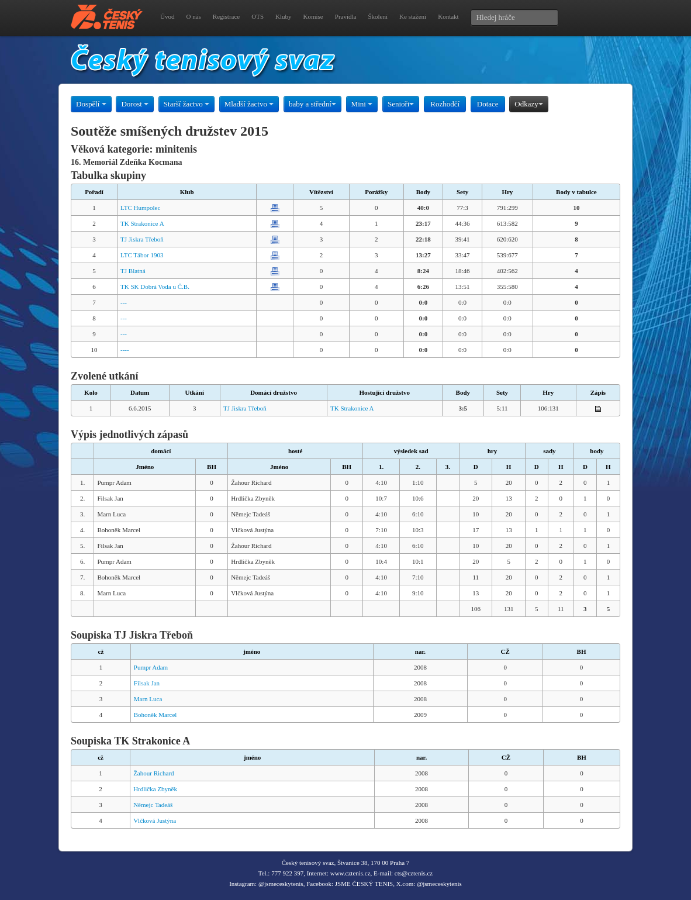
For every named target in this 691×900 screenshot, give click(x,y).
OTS (257, 16)
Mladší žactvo (249, 103)
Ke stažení (412, 16)
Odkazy (528, 103)
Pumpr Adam (151, 667)
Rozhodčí (444, 103)
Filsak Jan (147, 683)
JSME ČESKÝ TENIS (364, 883)
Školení (378, 16)
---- (124, 349)
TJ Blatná (132, 270)
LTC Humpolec (140, 207)
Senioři (401, 103)
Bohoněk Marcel (155, 714)
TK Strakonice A (142, 223)
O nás (193, 16)
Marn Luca (148, 698)
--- (123, 302)
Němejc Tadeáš (152, 804)
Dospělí (91, 103)
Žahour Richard (153, 773)
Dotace (488, 103)
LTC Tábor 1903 (141, 254)
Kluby (283, 16)
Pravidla (346, 16)
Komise (313, 16)
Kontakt (448, 16)
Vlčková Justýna (154, 820)
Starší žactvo (186, 103)
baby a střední (312, 103)
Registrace (226, 16)
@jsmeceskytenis (280, 883)
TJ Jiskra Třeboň (142, 239)
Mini (362, 103)
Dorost (134, 103)
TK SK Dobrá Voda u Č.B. (154, 286)
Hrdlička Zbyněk (155, 788)
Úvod (167, 16)
